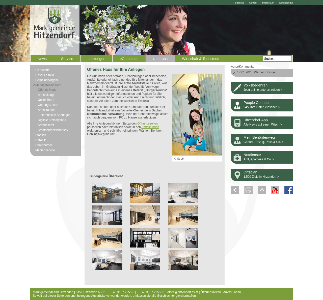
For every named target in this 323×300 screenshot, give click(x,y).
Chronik (40, 140)
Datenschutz (286, 2)
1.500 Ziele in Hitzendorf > (261, 176)
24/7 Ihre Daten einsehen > (262, 107)
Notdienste (252, 155)
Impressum (268, 2)
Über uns (160, 59)
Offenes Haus (47, 90)
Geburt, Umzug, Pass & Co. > (263, 142)
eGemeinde (129, 59)
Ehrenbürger (43, 145)
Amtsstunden (47, 110)
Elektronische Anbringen (54, 115)
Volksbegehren (255, 85)
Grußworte (42, 70)
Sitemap (239, 2)
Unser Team (46, 100)
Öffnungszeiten (48, 105)
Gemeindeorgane (47, 80)
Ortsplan (250, 172)
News (42, 59)
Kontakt (253, 2)
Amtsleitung (46, 95)
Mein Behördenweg (259, 137)
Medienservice (45, 150)
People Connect (256, 103)
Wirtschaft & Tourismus (200, 59)
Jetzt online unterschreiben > (263, 90)
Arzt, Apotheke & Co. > (259, 159)
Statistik (40, 135)
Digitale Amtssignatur (52, 120)
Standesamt (46, 125)
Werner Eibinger (265, 72)
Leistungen (96, 59)
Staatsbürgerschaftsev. (53, 130)
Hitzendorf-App (256, 120)
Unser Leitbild (44, 75)
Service (67, 59)
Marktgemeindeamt (48, 85)
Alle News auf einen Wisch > (263, 124)
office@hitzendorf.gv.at (182, 292)
